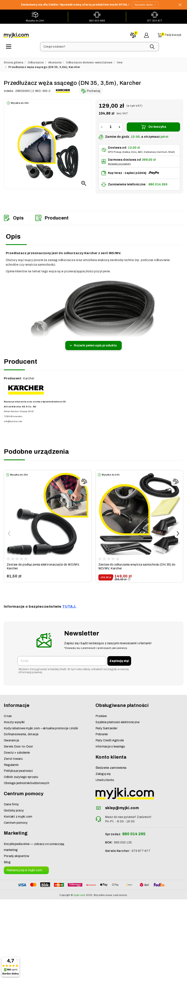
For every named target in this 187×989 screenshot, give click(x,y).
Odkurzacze (36, 60)
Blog (7, 860)
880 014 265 (158, 182)
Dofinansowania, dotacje (21, 732)
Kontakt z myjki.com (18, 814)
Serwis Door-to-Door (18, 744)
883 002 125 (123, 840)
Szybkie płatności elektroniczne (118, 720)
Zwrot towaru (13, 756)
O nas (8, 714)
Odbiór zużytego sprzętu (21, 775)
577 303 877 (154, 20)
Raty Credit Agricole (110, 738)
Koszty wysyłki (14, 720)
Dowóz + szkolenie (17, 750)
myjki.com (79, 893)
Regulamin (11, 762)
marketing (11, 848)
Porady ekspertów (16, 854)
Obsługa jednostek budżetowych (26, 781)
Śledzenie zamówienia (111, 765)
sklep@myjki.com (122, 806)
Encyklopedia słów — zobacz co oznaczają (34, 841)
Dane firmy (11, 802)
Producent (52, 216)
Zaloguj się (103, 771)
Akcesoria (54, 60)
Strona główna (13, 60)
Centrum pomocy (16, 820)
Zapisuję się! (119, 658)
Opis (14, 216)
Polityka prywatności (18, 768)
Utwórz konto (105, 777)
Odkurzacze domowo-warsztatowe (89, 60)
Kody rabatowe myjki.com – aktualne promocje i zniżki (41, 726)
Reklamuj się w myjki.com (24, 868)
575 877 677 (141, 848)
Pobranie (102, 732)
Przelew (101, 714)
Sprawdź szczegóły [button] (119, 161)
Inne (119, 60)
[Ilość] (110, 124)
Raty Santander (107, 726)
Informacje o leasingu (110, 744)
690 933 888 (97, 20)
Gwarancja (11, 738)
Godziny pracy (14, 808)
